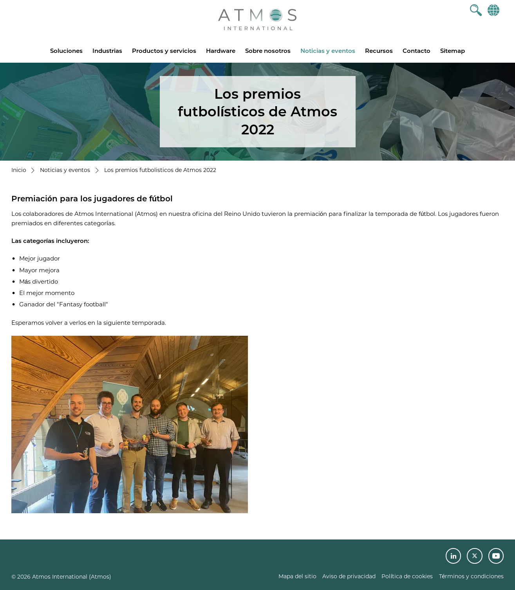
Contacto (416, 50)
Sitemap (452, 50)
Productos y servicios (164, 50)
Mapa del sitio (297, 576)
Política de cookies (407, 576)
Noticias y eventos (327, 50)
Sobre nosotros (268, 50)
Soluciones (66, 50)
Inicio (18, 170)
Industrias (107, 50)
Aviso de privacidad (349, 576)
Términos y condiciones (471, 576)
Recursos (379, 50)
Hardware (220, 50)
